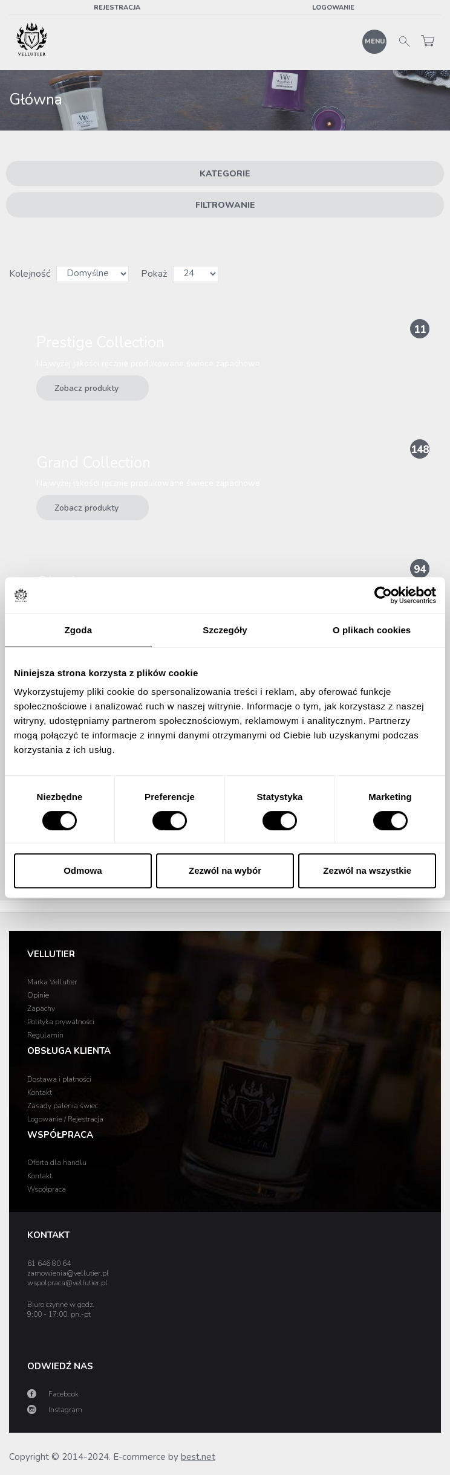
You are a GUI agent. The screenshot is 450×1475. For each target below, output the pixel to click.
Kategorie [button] (225, 173)
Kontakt (39, 1092)
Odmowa (83, 870)
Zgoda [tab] (79, 630)
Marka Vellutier (52, 982)
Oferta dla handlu (56, 1162)
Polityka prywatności (60, 1022)
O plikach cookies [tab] (372, 630)
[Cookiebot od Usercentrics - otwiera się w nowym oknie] (383, 595)
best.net (198, 1457)
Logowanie (333, 7)
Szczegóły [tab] (225, 630)
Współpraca (46, 1189)
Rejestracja (117, 7)
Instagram (65, 1410)
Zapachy (41, 1008)
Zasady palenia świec (62, 1106)
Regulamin (45, 1035)
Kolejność (29, 273)
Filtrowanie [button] (225, 205)
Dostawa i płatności (59, 1079)
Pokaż (154, 273)
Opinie (38, 995)
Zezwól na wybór (225, 870)
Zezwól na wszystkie (367, 870)
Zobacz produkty (101, 384)
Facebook (63, 1394)
